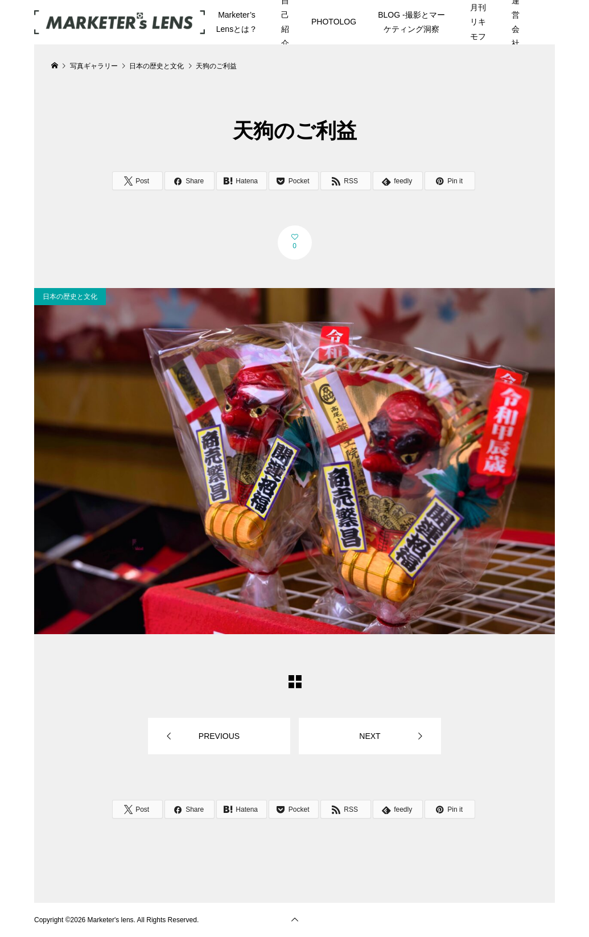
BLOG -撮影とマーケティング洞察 (411, 22)
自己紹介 (285, 22)
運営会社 (516, 22)
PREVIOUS (219, 736)
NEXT (369, 736)
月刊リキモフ (478, 21)
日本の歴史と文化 (70, 297)
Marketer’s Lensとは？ (236, 22)
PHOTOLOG (333, 21)
